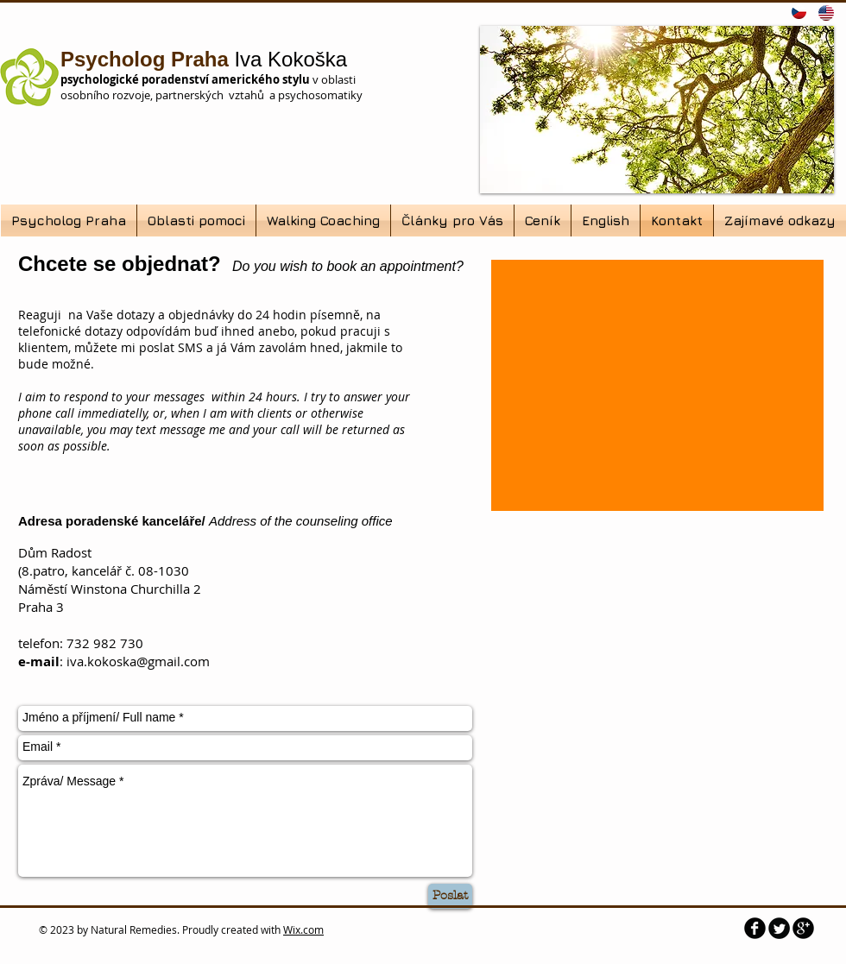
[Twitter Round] (779, 928)
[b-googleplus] (803, 928)
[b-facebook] (755, 928)
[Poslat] (450, 896)
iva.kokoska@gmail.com (138, 661)
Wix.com (303, 929)
